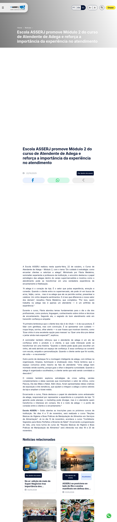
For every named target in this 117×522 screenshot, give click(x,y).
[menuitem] (48, 458)
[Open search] (102, 7)
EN (78, 7)
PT (74, 7)
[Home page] (18, 7)
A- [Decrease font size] (95, 7)
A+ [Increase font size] (90, 7)
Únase (111, 7)
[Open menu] (2, 7)
